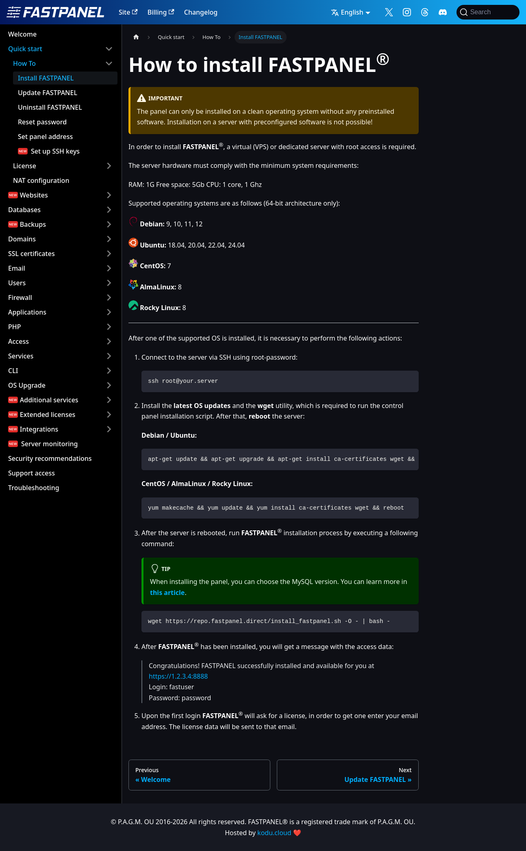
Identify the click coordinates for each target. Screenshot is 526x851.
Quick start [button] (25, 48)
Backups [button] (33, 224)
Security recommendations (50, 458)
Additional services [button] (49, 399)
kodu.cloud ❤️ (279, 832)
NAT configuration (41, 180)
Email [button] (16, 268)
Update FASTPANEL (47, 92)
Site (128, 12)
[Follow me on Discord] (443, 12)
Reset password (42, 121)
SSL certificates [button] (31, 253)
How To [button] (24, 63)
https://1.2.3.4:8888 (178, 676)
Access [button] (18, 341)
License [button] (24, 165)
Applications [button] (27, 312)
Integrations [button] (39, 429)
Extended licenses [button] (48, 414)
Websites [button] (34, 195)
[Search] (487, 12)
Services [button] (20, 356)
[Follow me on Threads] (425, 12)
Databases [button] (24, 209)
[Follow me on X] (389, 12)
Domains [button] (22, 238)
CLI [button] (13, 370)
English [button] (347, 12)
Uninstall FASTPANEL (50, 107)
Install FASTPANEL (46, 78)
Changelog (201, 12)
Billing (161, 12)
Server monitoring (49, 443)
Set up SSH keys (55, 151)
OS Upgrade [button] (27, 385)
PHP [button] (14, 326)
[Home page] (136, 37)
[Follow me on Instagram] (407, 12)
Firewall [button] (20, 297)
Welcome (22, 34)
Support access (31, 473)
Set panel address (45, 136)
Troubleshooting (33, 487)
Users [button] (17, 282)
